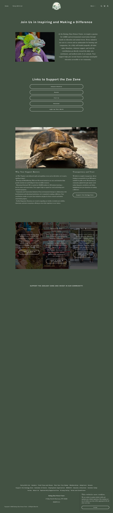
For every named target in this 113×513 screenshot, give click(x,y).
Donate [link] (90, 485)
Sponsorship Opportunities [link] (49, 490)
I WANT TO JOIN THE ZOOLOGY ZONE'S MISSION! (83, 255)
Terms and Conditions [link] (78, 490)
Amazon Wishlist (56, 86)
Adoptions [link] (83, 485)
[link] (56, 6)
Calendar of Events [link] (41, 488)
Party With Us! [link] (18, 6)
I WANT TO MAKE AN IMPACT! (29, 252)
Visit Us (56, 98)
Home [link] (6, 6)
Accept (95, 507)
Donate (56, 92)
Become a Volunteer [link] (79, 488)
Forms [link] (30, 490)
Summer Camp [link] (92, 488)
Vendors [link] (34, 485)
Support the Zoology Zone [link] (24, 488)
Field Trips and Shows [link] (45, 485)
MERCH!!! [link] (69, 488)
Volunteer (56, 103)
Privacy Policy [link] (64, 490)
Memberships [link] (74, 485)
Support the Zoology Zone (85, 195)
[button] (92, 6)
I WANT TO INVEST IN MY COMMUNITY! (56, 261)
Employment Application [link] (56, 488)
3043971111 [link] (56, 502)
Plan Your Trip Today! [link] (61, 485)
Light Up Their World (56, 109)
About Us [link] (36, 490)
